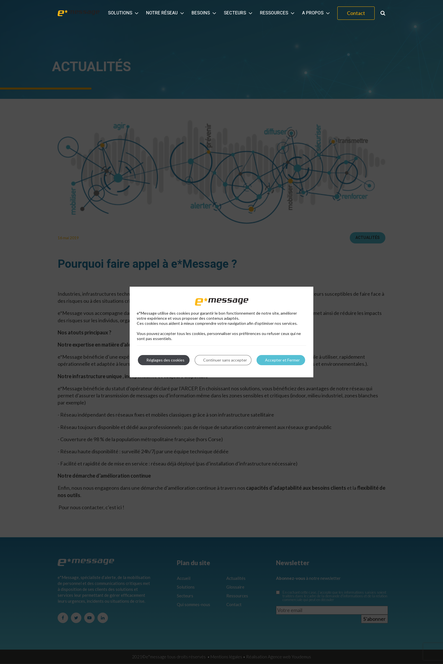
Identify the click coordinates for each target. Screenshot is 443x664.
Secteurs (238, 13)
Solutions (124, 13)
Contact (356, 13)
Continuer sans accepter (225, 360)
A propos (316, 13)
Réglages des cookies (165, 360)
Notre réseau (165, 13)
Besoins (204, 13)
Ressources (278, 13)
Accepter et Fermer (282, 360)
